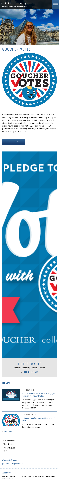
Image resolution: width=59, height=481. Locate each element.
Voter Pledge (8, 444)
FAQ (5, 451)
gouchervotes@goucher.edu (12, 463)
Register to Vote (14, 142)
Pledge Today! (30, 372)
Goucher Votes (9, 441)
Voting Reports (9, 448)
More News (9, 431)
